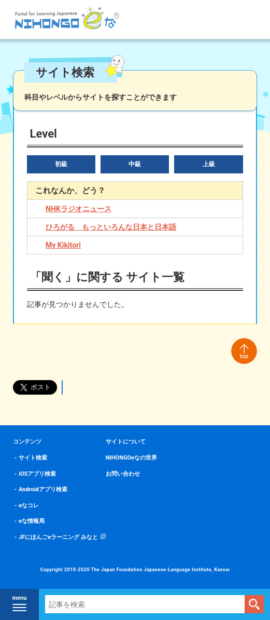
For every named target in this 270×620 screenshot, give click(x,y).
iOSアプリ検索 (37, 473)
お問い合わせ (123, 473)
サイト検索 (33, 457)
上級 (209, 164)
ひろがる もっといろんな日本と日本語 (111, 227)
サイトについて (126, 441)
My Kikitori (63, 245)
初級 (61, 164)
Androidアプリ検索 (43, 489)
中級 (135, 164)
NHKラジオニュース (78, 209)
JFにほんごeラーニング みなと (58, 537)
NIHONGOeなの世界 (131, 457)
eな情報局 (32, 521)
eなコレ (29, 505)
